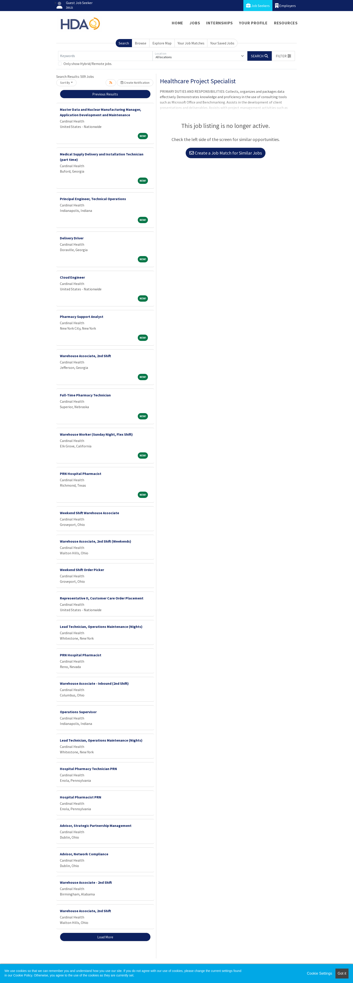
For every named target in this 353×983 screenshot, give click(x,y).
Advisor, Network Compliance (84, 854)
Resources (286, 22)
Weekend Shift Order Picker (82, 569)
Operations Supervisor (78, 712)
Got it (342, 973)
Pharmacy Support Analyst (81, 316)
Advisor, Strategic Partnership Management (95, 825)
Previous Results (105, 94)
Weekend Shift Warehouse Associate (89, 513)
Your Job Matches (191, 43)
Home (177, 22)
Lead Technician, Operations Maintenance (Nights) (101, 626)
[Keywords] (105, 56)
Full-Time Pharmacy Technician (85, 395)
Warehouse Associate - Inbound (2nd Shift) (94, 683)
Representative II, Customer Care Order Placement (101, 598)
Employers (285, 5)
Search (124, 43)
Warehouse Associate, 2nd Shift (85, 356)
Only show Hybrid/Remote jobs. (87, 63)
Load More (105, 937)
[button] (283, 56)
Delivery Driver (72, 238)
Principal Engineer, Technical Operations (93, 199)
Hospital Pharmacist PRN (80, 797)
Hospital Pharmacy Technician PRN (88, 768)
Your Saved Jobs (222, 43)
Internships (219, 22)
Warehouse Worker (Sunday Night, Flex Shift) (96, 434)
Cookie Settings (319, 973)
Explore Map (162, 43)
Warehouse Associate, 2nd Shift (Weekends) (95, 541)
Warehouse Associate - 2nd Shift (86, 882)
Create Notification (135, 83)
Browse (140, 43)
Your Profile (253, 22)
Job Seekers (258, 5)
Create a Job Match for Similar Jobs (225, 153)
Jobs (195, 22)
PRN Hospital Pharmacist (80, 473)
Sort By (65, 83)
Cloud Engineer (72, 277)
